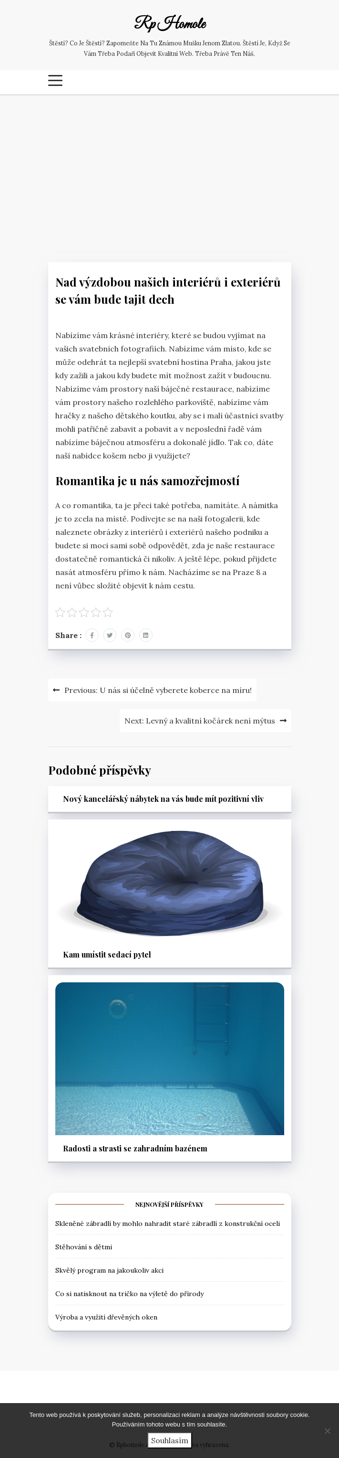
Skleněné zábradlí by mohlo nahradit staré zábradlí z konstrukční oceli (167, 1223)
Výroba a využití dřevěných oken (106, 1317)
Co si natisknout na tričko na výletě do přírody (129, 1293)
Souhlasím (169, 1440)
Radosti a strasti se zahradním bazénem (135, 1148)
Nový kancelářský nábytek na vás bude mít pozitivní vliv (163, 799)
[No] (327, 1431)
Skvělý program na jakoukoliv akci (109, 1270)
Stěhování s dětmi (83, 1247)
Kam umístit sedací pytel (107, 954)
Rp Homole (169, 24)
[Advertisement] (169, 176)
